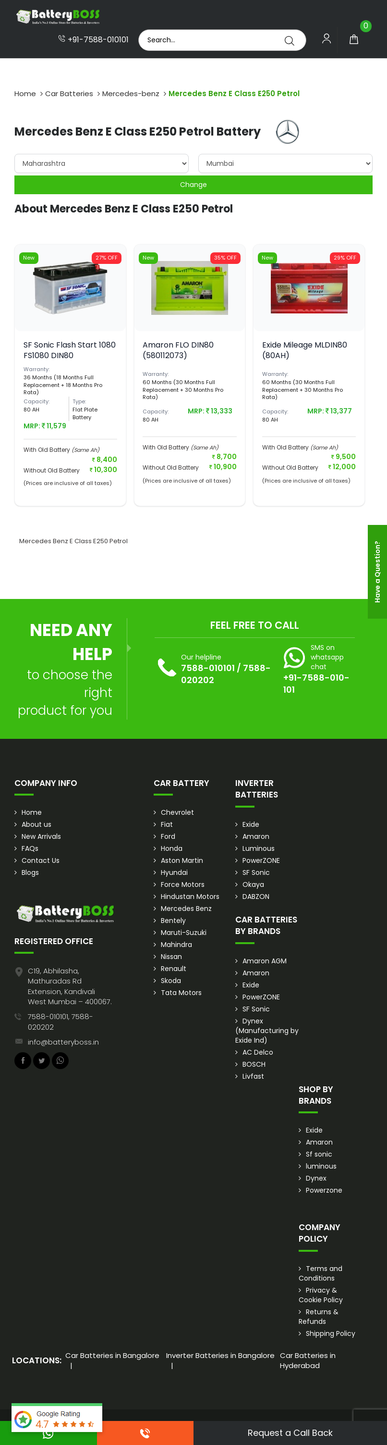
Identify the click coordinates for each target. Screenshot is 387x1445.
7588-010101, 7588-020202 (60, 1021)
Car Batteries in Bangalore (112, 1355)
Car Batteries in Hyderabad (308, 1360)
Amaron (255, 836)
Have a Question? (377, 572)
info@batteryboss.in (63, 1042)
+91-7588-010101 (93, 40)
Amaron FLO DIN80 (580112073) (178, 350)
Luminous (258, 848)
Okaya (253, 884)
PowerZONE (261, 860)
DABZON (255, 896)
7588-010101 (208, 668)
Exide (250, 824)
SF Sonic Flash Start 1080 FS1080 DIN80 (70, 350)
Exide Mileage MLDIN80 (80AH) (304, 350)
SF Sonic (256, 872)
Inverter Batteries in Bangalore (220, 1355)
